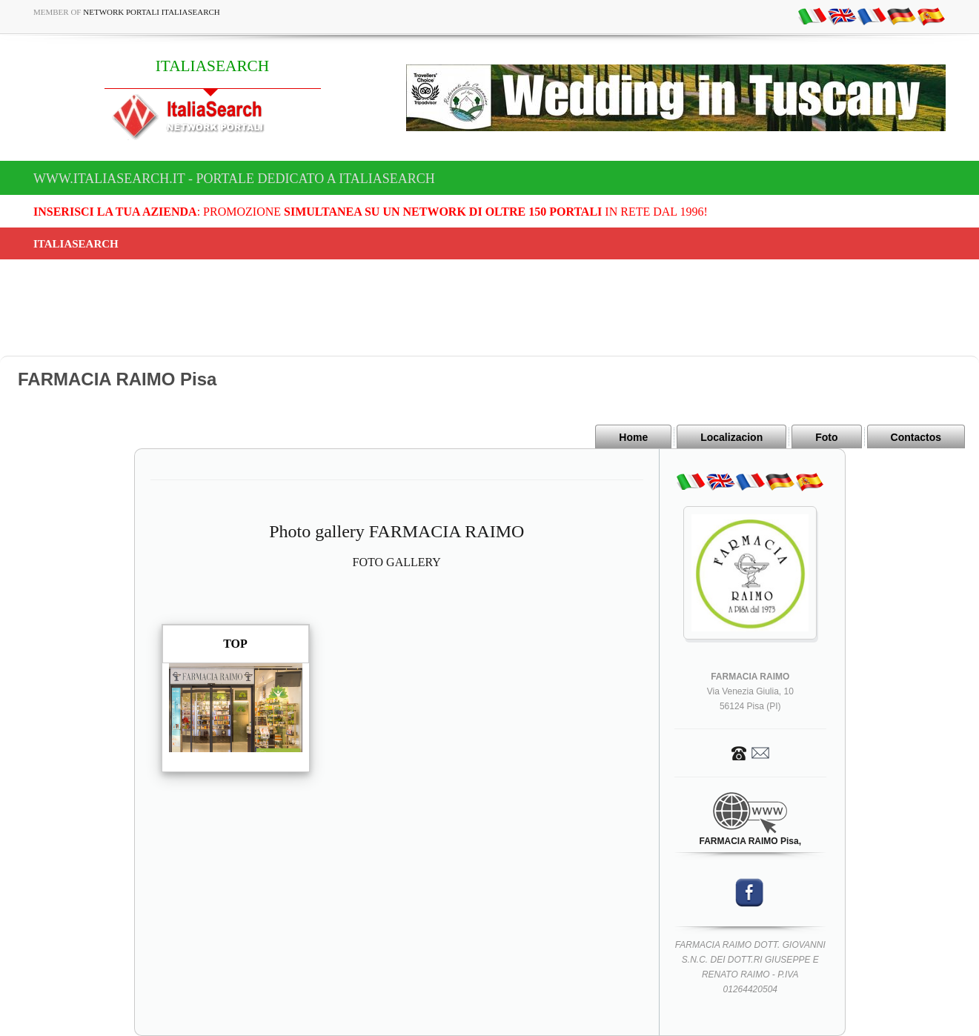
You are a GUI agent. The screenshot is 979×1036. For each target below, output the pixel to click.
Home (633, 437)
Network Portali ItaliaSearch (151, 11)
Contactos (916, 437)
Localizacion (731, 437)
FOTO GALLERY (397, 562)
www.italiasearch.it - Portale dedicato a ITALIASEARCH (234, 178)
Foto (826, 437)
